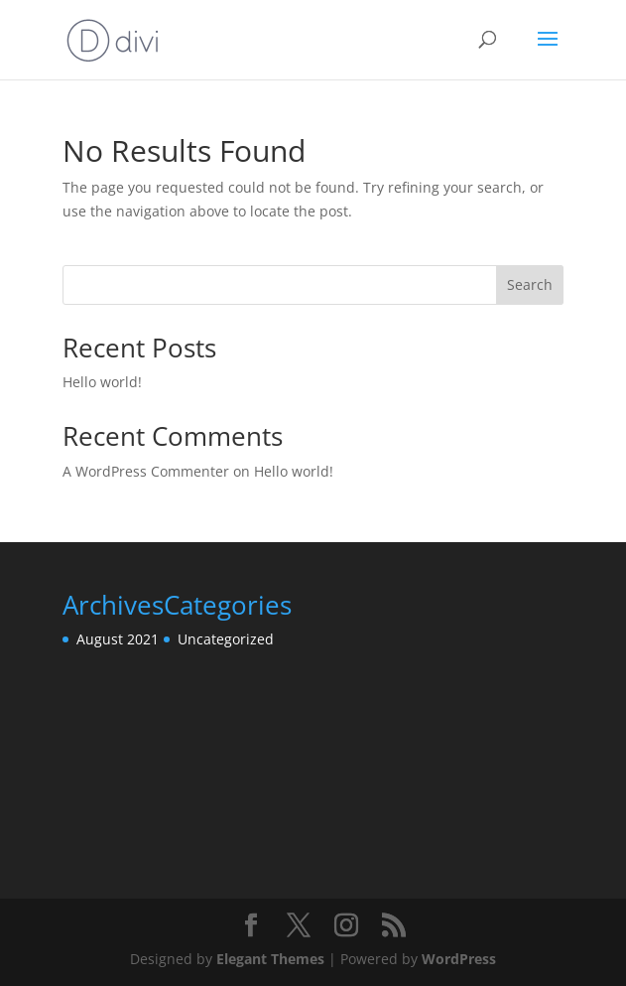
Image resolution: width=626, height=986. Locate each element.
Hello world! (102, 381)
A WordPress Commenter (146, 471)
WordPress (459, 958)
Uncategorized (226, 639)
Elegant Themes (270, 958)
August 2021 (117, 639)
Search (530, 284)
